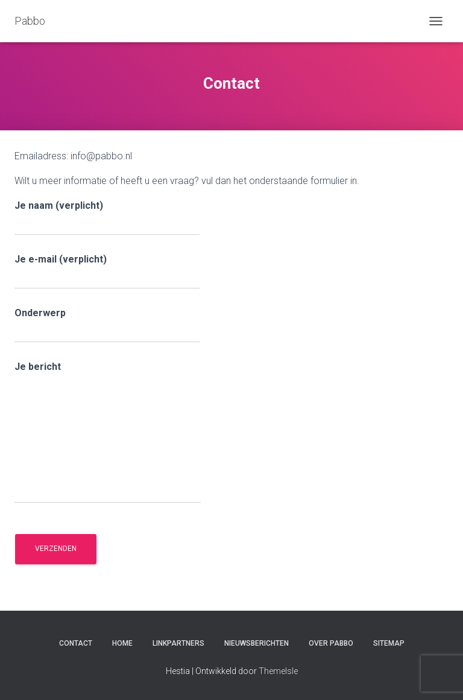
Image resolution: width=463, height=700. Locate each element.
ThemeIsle (278, 671)
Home (122, 643)
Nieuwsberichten (256, 643)
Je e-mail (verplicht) (107, 271)
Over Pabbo (331, 643)
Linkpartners (178, 643)
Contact (75, 643)
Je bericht (107, 432)
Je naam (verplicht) (107, 217)
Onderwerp (107, 325)
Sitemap (389, 643)
